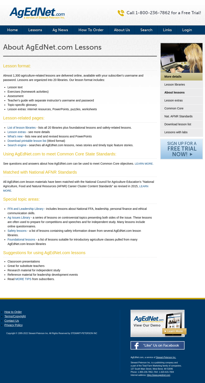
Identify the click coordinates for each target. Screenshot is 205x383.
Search (146, 30)
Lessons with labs (176, 132)
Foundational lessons (21, 239)
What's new (15, 136)
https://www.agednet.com (158, 375)
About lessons (174, 92)
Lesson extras (173, 100)
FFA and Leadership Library (26, 208)
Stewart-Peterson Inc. (166, 357)
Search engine (17, 145)
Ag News (60, 30)
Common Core (173, 108)
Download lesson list (177, 124)
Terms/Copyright (15, 316)
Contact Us (11, 320)
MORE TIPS (23, 279)
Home (12, 30)
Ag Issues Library (19, 217)
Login (187, 30)
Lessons (35, 30)
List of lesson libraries (22, 127)
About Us (122, 30)
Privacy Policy (13, 325)
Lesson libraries (174, 84)
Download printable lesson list (27, 140)
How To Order (91, 30)
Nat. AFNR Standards (178, 116)
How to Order (13, 312)
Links (167, 30)
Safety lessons (17, 230)
